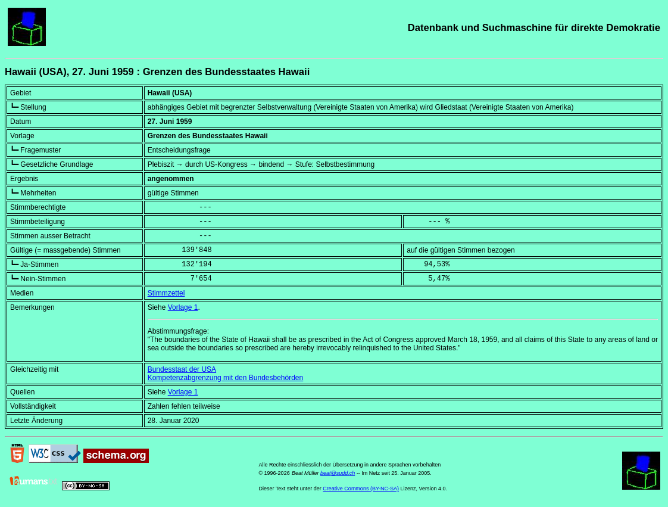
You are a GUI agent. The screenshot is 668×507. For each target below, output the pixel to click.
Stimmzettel (166, 293)
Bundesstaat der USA (182, 369)
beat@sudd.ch (337, 473)
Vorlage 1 (183, 307)
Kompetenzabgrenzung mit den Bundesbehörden (226, 378)
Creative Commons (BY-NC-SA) (361, 489)
